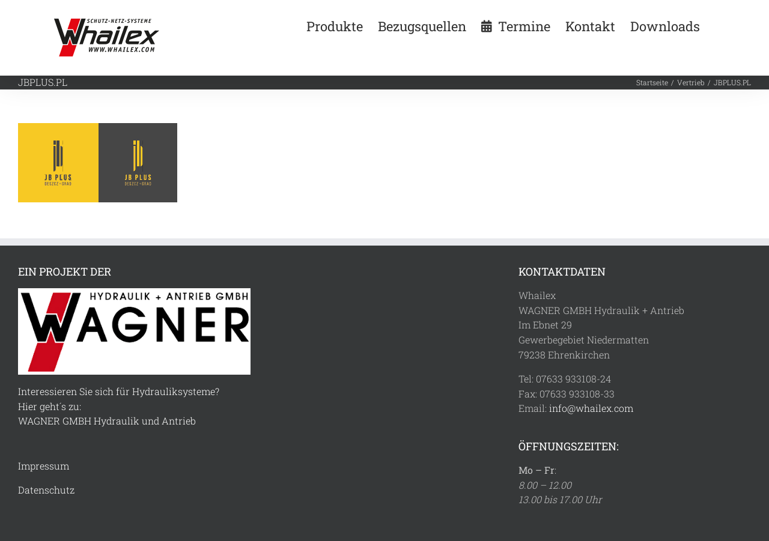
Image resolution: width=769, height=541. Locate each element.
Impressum (43, 465)
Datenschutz (46, 489)
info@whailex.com (591, 408)
